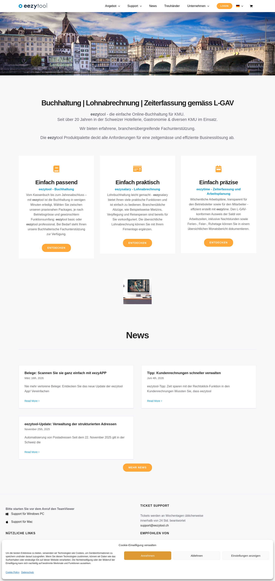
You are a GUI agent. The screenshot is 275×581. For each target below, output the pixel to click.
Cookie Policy (12, 572)
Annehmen (148, 555)
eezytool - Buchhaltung (56, 189)
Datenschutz (27, 572)
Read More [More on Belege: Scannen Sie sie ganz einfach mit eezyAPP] (31, 400)
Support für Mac (22, 521)
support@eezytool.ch (154, 525)
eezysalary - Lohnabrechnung (137, 189)
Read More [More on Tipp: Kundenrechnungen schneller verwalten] (153, 400)
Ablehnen (197, 555)
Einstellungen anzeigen (245, 555)
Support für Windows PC (27, 513)
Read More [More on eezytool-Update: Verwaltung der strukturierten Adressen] (31, 452)
